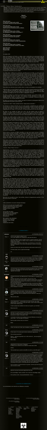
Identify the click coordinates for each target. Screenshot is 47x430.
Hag (6, 289)
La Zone (10, 1)
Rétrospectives (19, 416)
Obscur (12, 6)
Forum (9, 411)
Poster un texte (19, 408)
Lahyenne (6, 234)
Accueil (12, 407)
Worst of (17, 413)
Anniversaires (18, 415)
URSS (25, 409)
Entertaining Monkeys (33, 410)
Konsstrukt (6, 265)
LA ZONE (3, 6)
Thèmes (8, 6)
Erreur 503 (10, 413)
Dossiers (18, 411)
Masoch (23, 15)
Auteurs (17, 417)
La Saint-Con (11, 410)
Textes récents (26, 408)
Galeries (10, 412)
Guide (9, 408)
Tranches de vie (18, 6)
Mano (24, 17)
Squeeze (33, 411)
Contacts (10, 409)
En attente (18, 409)
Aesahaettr (6, 274)
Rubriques (18, 410)
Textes (19, 407)
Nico (7, 299)
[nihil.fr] (32, 408)
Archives (17, 414)
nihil (7, 254)
